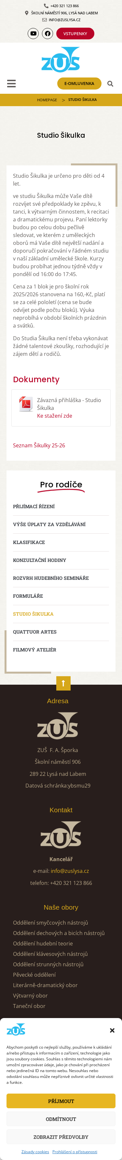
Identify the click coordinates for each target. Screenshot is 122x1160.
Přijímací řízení (34, 506)
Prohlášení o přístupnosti (74, 1151)
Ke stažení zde (54, 415)
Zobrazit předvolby (61, 1137)
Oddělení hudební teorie (43, 943)
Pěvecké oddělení (34, 974)
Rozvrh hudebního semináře (51, 578)
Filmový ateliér (34, 650)
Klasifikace (29, 542)
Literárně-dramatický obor (45, 985)
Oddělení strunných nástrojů (48, 964)
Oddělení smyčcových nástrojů (50, 922)
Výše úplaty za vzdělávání (49, 524)
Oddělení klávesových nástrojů (50, 953)
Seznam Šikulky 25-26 (39, 445)
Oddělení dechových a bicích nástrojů (59, 933)
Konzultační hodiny (39, 560)
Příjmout (61, 1101)
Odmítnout (61, 1119)
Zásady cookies (35, 1151)
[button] (112, 1030)
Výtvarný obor (30, 995)
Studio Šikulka (33, 614)
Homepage (47, 99)
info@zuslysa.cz (70, 870)
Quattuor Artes (35, 632)
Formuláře (28, 596)
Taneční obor (29, 1006)
